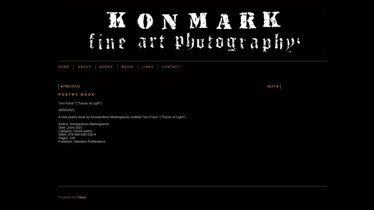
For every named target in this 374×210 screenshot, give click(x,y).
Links (148, 67)
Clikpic (81, 197)
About (84, 67)
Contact (171, 67)
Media (128, 67)
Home (64, 67)
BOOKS (106, 67)
